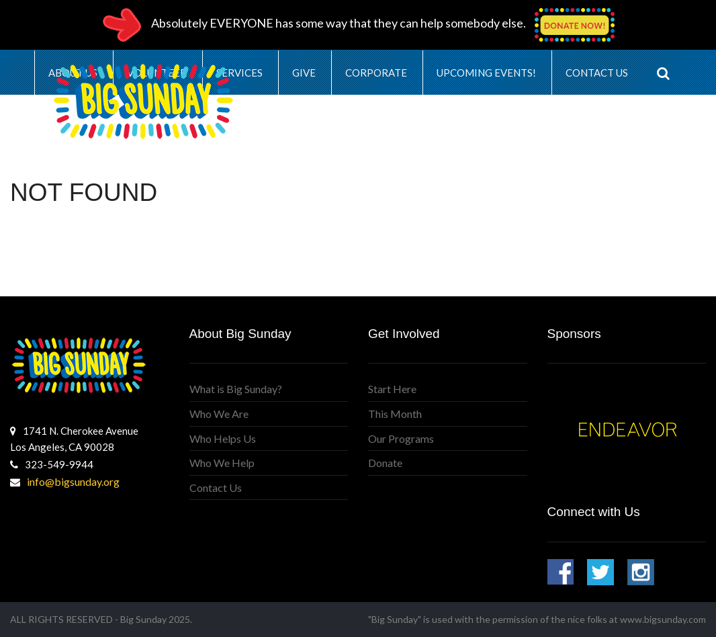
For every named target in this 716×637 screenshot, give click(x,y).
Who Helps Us (222, 438)
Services (239, 73)
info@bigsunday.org (73, 481)
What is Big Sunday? (235, 388)
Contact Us (597, 73)
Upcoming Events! (486, 73)
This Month (395, 413)
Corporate (376, 73)
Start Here (392, 388)
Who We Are (219, 413)
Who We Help (222, 462)
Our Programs (401, 438)
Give (304, 73)
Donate (385, 462)
